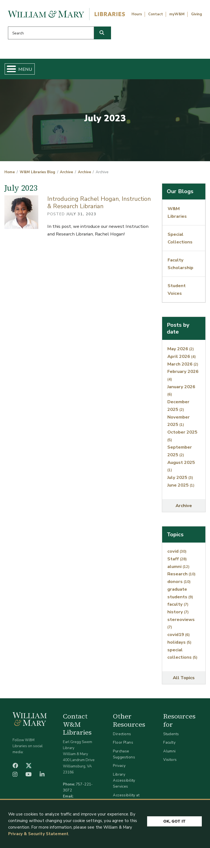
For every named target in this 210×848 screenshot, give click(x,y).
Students (171, 734)
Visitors (170, 759)
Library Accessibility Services (124, 780)
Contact (155, 14)
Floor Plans (123, 742)
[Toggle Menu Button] (9, 69)
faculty (177, 604)
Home (9, 172)
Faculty (169, 742)
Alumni (169, 751)
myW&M (177, 14)
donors (179, 581)
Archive (66, 172)
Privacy (119, 765)
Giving (196, 14)
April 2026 (181, 356)
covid (176, 551)
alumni (178, 566)
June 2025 (180, 485)
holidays (179, 642)
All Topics (184, 678)
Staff (177, 559)
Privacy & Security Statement (38, 835)
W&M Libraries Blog (37, 172)
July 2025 (180, 477)
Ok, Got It (174, 822)
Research (181, 574)
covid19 (178, 634)
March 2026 (182, 364)
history (178, 612)
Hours (137, 14)
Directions (122, 734)
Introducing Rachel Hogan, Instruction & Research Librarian (99, 202)
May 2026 (180, 349)
